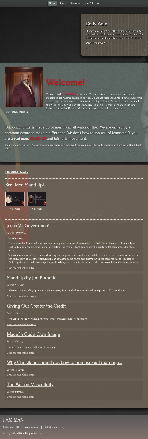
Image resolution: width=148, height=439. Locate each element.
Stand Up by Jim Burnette (31, 278)
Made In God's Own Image (33, 334)
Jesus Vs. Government (28, 226)
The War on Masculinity (30, 384)
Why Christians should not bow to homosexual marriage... (64, 362)
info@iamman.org (54, 427)
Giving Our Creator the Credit (36, 306)
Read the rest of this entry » (21, 268)
